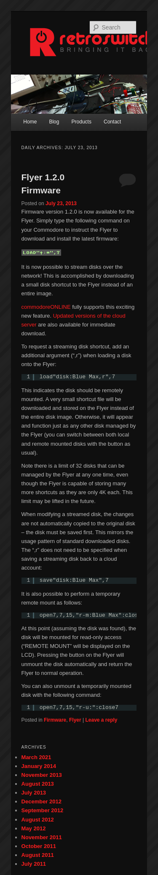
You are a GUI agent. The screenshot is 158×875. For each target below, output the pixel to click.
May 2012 (33, 828)
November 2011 (41, 837)
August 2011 (37, 855)
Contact (112, 122)
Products (81, 122)
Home (30, 122)
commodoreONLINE (46, 307)
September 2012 (42, 810)
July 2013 (33, 792)
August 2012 (37, 819)
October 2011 (38, 846)
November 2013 (41, 775)
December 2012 (41, 801)
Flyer (75, 720)
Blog (54, 122)
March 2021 (36, 757)
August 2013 (37, 784)
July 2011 (33, 864)
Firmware (55, 720)
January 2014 (38, 766)
